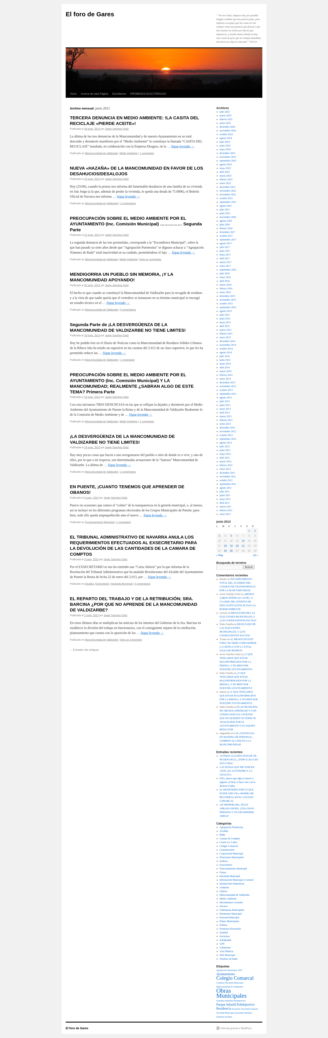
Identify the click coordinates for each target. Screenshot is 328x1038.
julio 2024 (225, 141)
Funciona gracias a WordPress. (236, 1028)
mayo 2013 (225, 408)
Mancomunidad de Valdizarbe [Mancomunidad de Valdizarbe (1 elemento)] (229, 987)
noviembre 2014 (228, 344)
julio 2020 (225, 224)
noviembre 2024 (228, 130)
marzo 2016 (226, 284)
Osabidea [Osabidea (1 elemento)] (220, 1001)
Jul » (255, 555)
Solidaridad (225, 940)
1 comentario (147, 153)
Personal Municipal (229, 917)
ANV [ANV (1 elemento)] (240, 970)
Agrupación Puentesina (231, 827)
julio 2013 (225, 401)
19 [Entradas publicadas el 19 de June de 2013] (231, 545)
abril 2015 (225, 326)
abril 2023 (225, 171)
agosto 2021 (226, 205)
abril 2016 (225, 281)
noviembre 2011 (228, 476)
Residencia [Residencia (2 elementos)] (223, 1008)
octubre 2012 (226, 435)
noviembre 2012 (228, 431)
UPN (222, 943)
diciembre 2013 (227, 382)
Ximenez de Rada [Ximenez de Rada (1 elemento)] (224, 1017)
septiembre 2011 (228, 484)
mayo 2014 (225, 363)
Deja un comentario (150, 259)
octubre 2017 (226, 235)
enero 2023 (225, 183)
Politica (223, 925)
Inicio (73, 93)
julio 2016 (225, 273)
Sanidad (224, 932)
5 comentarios (128, 309)
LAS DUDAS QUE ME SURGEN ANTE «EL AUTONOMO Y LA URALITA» (237, 771)
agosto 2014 (226, 352)
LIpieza (223, 891)
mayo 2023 (225, 168)
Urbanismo (225, 947)
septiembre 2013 (228, 393)
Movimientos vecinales (231, 902)
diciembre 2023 (227, 153)
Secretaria (225, 936)
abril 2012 (225, 457)
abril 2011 (225, 502)
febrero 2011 (226, 510)
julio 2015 (225, 314)
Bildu (222, 834)
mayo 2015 (225, 322)
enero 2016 (225, 292)
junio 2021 (225, 213)
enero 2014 (225, 378)
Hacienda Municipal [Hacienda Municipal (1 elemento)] (234, 983)
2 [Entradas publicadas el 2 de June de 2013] (255, 530)
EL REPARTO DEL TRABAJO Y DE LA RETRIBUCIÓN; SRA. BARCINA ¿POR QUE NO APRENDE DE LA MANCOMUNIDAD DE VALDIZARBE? (133, 604)
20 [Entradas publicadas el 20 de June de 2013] (237, 545)
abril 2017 (225, 258)
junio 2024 (225, 145)
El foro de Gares (90, 14)
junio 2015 (225, 318)
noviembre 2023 (228, 156)
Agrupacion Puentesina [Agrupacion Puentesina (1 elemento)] (226, 970)
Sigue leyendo (182, 146)
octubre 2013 (226, 390)
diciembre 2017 (227, 232)
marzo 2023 (226, 175)
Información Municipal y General (237, 879)
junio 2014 (225, 359)
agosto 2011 (226, 487)
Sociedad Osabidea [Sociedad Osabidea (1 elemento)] (243, 1013)
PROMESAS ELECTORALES (148, 93)
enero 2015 (225, 337)
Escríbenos (119, 93)
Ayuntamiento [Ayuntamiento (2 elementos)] (225, 974)
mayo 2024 (225, 149)
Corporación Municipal (231, 853)
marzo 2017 (226, 262)
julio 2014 (225, 356)
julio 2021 (225, 209)
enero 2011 (225, 514)
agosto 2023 (226, 164)
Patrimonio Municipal (231, 913)
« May (219, 555)
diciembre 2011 (227, 472)
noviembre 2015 (228, 299)
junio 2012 (225, 450)
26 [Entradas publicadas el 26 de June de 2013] (231, 550)
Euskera (224, 861)
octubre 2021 (226, 198)
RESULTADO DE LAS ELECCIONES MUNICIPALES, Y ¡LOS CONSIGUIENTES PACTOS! (238, 616)
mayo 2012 (225, 453)
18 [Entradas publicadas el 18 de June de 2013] (225, 545)
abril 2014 (225, 367)
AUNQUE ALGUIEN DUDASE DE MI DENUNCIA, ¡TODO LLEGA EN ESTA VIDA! (239, 759)
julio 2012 (225, 446)
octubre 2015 (226, 303)
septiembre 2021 (228, 202)
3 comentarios (142, 583)
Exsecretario (102, 583)
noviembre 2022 (228, 190)
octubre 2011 (226, 480)
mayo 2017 (225, 254)
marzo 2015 (226, 329)
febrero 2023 (226, 179)
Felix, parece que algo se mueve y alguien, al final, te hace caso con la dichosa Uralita (237, 782)
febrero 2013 (226, 420)
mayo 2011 (225, 499)
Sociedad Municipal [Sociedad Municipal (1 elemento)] (225, 1013)
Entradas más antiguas (84, 649)
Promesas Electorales (230, 928)
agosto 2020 (226, 220)
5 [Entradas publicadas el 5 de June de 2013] (231, 535)
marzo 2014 (226, 371)
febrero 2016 (226, 288)
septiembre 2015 (228, 307)
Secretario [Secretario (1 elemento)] (235, 1009)
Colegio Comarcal (229, 846)
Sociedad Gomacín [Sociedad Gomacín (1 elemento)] (249, 1009)
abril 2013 (225, 412)
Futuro (223, 872)
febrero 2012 (226, 465)
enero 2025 (225, 123)
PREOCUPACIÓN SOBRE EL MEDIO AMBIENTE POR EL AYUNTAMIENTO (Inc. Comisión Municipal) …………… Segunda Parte (136, 224)
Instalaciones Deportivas (232, 883)
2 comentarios (128, 203)
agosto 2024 (226, 138)
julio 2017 (225, 247)
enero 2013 (225, 423)
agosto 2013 (226, 397)
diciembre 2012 (227, 427)
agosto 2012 (226, 442)
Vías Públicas (226, 951)
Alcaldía (89, 583)
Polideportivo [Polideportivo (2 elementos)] (246, 1004)
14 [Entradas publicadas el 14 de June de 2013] (243, 540)
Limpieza (224, 887)
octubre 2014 (226, 348)
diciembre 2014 (227, 341)
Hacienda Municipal (122, 583)
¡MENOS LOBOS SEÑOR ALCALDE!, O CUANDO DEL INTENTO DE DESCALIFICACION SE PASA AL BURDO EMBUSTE (238, 602)
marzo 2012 (226, 461)
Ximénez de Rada (228, 958)
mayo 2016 (225, 277)
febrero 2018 (226, 228)
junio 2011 (225, 495)
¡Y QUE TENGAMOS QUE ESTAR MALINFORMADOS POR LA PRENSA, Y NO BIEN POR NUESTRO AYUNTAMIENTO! (236, 662)
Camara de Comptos (230, 838)
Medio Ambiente (128, 153)
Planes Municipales (229, 921)
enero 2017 (225, 265)
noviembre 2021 (228, 194)
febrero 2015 (226, 333)
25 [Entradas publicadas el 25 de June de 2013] (225, 550)
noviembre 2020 (228, 217)
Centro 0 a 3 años (228, 842)
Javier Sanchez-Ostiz (117, 128)
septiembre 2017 (228, 239)
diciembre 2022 (227, 186)
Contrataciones (227, 849)
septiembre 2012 (228, 438)
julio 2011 (225, 491)
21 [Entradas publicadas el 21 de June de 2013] (243, 545)
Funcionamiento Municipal (99, 522)
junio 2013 (225, 405)
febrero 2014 (226, 375)
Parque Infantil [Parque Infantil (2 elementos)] (226, 1004)
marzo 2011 (226, 506)
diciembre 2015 (227, 296)
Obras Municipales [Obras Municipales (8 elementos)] (231, 993)
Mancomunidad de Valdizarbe (101, 153)
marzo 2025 (226, 115)
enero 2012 (225, 469)
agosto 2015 (226, 311)
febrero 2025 (226, 119)
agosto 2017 (226, 243)
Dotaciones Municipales (232, 857)
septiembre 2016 (228, 269)
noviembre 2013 (228, 386)
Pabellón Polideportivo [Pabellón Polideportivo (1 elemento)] (235, 1001)
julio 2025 (225, 111)
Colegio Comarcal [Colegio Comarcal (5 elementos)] (235, 978)
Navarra (224, 906)
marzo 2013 (226, 416)
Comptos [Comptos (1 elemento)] (220, 983)
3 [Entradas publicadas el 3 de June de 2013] (219, 535)
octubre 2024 (226, 134)
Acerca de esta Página (94, 93)
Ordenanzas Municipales (232, 909)
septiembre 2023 (228, 160)
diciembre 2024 (227, 126)
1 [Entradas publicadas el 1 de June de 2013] (249, 530)
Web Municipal (227, 955)
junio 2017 (225, 250)
